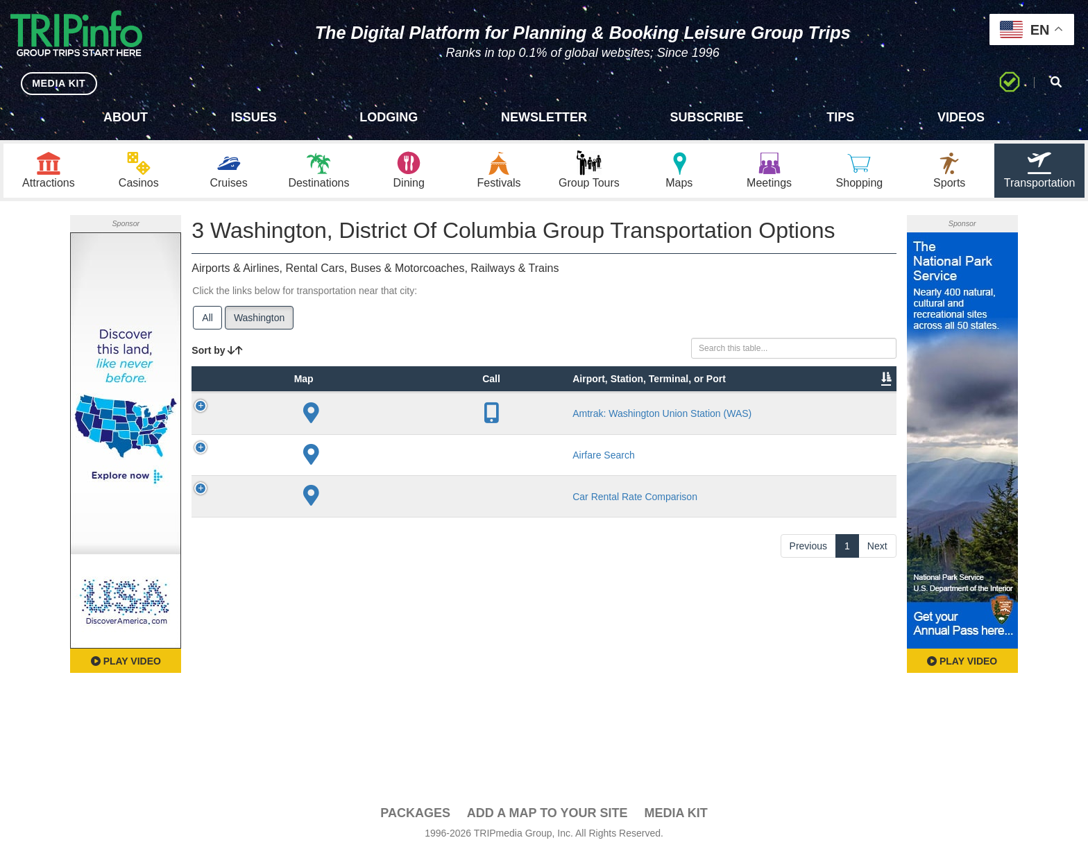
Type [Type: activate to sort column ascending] (286, 422)
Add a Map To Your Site (547, 815)
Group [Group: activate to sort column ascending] (860, 422)
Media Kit (675, 815)
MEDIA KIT (56, 83)
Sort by (217, 352)
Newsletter (544, 117)
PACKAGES (415, 815)
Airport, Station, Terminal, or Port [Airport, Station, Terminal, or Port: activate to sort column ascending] (350, 401)
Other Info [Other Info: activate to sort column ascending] (608, 415)
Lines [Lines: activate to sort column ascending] (496, 422)
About (125, 117)
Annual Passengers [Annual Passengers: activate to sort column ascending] (684, 415)
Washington (259, 319)
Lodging (388, 117)
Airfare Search (354, 579)
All (207, 319)
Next (877, 708)
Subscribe (707, 117)
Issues (254, 117)
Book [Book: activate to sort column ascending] (807, 422)
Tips (840, 117)
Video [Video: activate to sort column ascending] (755, 422)
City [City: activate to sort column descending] (414, 422)
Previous (808, 708)
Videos (961, 117)
